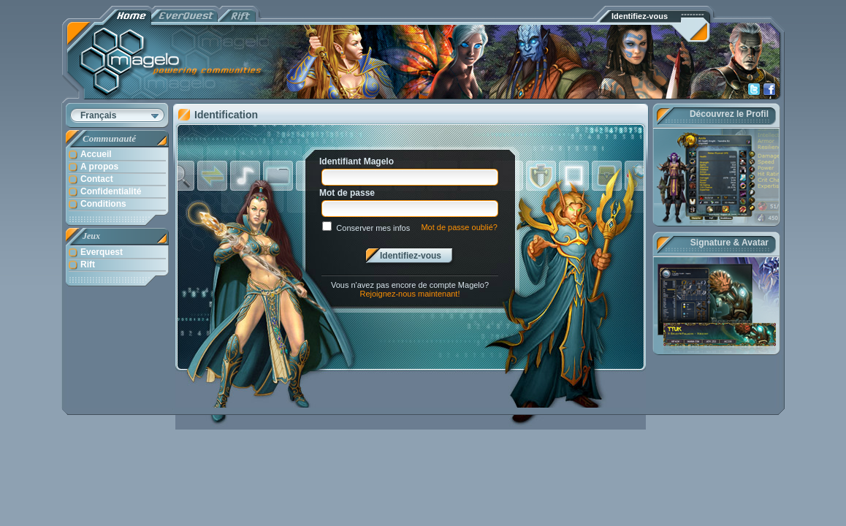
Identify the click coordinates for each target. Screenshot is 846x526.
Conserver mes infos (373, 228)
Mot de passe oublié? (459, 227)
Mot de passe (347, 193)
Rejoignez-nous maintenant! (410, 293)
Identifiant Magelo (356, 161)
